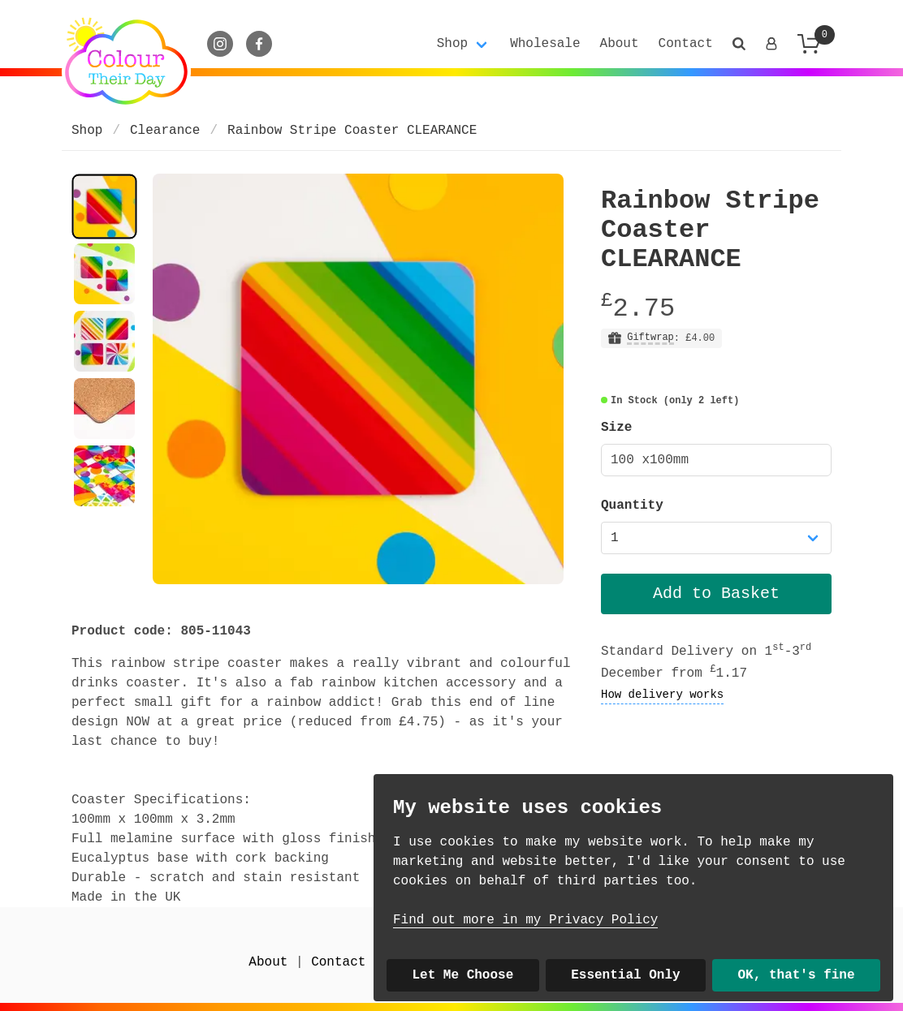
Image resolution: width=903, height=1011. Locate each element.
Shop (86, 130)
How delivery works (662, 694)
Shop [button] (452, 44)
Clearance (165, 130)
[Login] (771, 43)
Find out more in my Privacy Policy (525, 920)
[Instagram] (220, 43)
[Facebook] (259, 43)
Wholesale (545, 44)
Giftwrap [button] (650, 338)
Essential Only (625, 975)
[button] (739, 43)
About (619, 44)
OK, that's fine (796, 975)
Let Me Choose (462, 975)
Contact (686, 44)
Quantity (632, 505)
